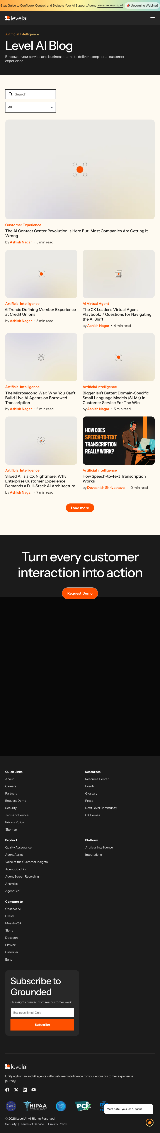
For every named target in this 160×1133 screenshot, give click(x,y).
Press (89, 801)
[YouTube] (33, 1090)
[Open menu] (152, 18)
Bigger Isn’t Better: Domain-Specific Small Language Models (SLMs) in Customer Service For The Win (116, 398)
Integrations (93, 855)
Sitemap (11, 829)
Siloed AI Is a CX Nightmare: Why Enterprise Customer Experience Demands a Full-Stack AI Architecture (40, 481)
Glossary (91, 793)
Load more (80, 508)
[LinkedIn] (25, 1090)
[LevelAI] (16, 18)
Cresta (9, 916)
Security (11, 808)
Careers (10, 786)
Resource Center (97, 779)
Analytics (11, 884)
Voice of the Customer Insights (26, 862)
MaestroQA (13, 923)
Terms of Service (17, 815)
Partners (11, 793)
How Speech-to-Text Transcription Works (114, 479)
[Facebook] (7, 1090)
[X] (16, 1090)
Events (90, 786)
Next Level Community (101, 808)
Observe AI (13, 909)
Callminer (11, 952)
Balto (8, 959)
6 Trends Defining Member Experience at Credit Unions (40, 312)
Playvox (10, 945)
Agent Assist (14, 855)
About (9, 779)
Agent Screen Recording (22, 876)
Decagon (11, 938)
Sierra (9, 930)
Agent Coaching (16, 869)
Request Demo (80, 593)
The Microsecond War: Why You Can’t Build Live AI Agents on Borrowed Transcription (40, 398)
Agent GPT (13, 891)
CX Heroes (92, 815)
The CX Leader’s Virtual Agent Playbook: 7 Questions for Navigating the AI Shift (117, 314)
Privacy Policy (14, 822)
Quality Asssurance (18, 847)
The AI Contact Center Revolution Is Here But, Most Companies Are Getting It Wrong (76, 233)
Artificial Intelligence (99, 847)
